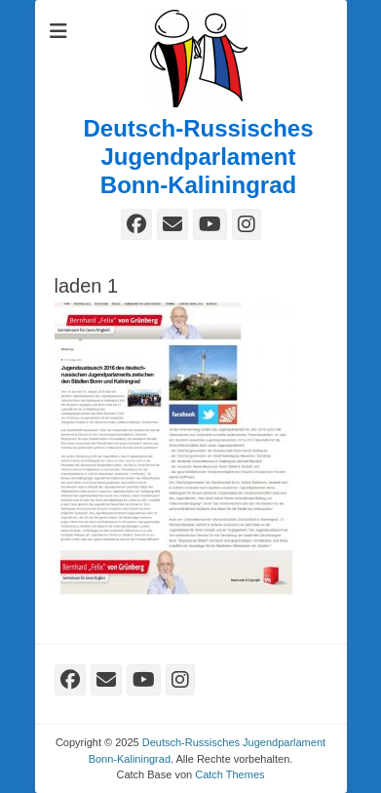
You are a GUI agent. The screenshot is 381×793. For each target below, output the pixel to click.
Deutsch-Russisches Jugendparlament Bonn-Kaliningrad (198, 156)
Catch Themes (229, 774)
